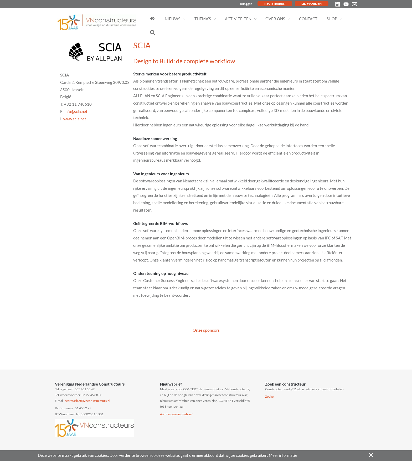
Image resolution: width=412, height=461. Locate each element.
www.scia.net (74, 118)
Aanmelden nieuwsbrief (176, 414)
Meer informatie (283, 455)
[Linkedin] (337, 4)
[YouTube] (346, 4)
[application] (186, 18)
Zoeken (270, 396)
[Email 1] (354, 4)
